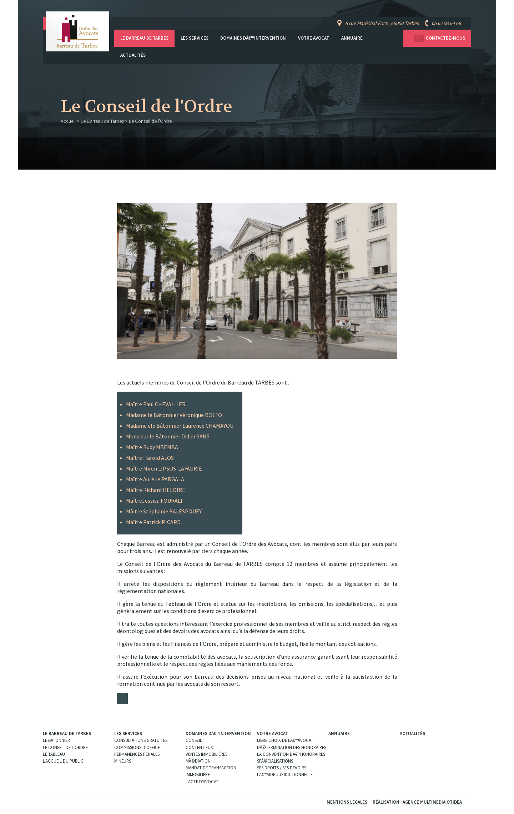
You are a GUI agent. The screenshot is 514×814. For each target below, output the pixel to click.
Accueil (68, 121)
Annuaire (352, 38)
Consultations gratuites (140, 740)
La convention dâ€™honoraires (291, 754)
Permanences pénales (137, 754)
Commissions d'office (137, 747)
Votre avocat (313, 38)
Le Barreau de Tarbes (144, 38)
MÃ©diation (198, 761)
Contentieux (199, 747)
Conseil (194, 740)
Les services (194, 38)
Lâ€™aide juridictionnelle (285, 774)
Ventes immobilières (206, 754)
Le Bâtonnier (56, 740)
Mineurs (122, 761)
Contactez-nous (437, 38)
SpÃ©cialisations (275, 761)
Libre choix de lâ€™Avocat (285, 740)
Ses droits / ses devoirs (281, 767)
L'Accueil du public (63, 761)
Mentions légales (347, 802)
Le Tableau (54, 754)
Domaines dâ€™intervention (253, 38)
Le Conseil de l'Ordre (65, 747)
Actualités (133, 55)
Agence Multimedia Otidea (432, 802)
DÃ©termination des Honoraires (291, 747)
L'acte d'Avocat (202, 781)
